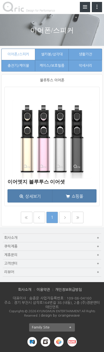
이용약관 (43, 289)
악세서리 (85, 65)
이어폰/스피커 (18, 54)
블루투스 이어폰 (52, 80)
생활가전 (85, 54)
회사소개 (24, 289)
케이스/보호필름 (51, 65)
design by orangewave (60, 315)
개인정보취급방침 (68, 289)
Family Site (53, 327)
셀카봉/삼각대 (52, 54)
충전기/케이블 (18, 65)
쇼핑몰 (77, 196)
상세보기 (33, 196)
